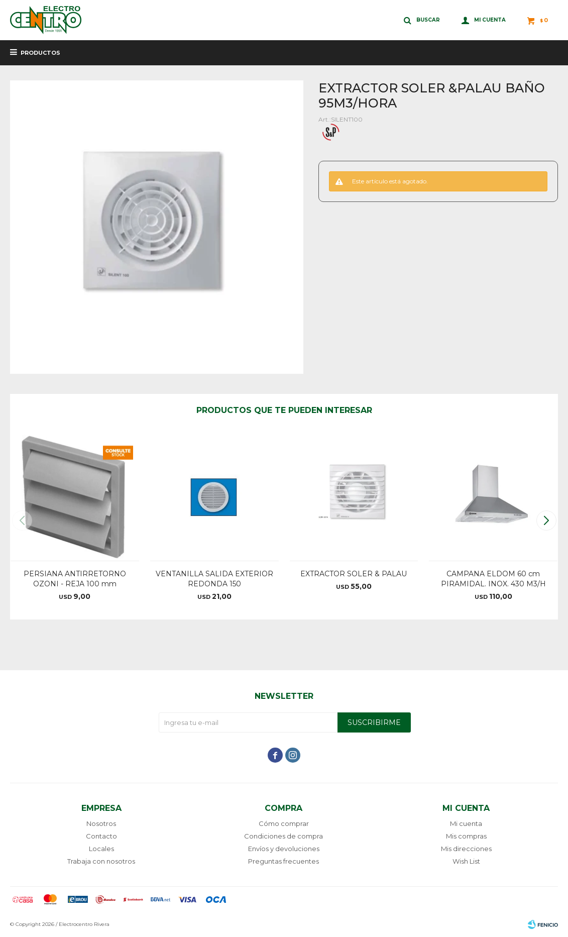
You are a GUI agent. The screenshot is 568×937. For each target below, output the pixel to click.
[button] (546, 520)
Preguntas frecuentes (283, 861)
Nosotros (101, 823)
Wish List (466, 861)
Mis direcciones (466, 849)
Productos (40, 52)
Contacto (101, 836)
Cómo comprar (284, 823)
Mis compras (466, 836)
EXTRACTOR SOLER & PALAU (353, 573)
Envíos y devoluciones (283, 849)
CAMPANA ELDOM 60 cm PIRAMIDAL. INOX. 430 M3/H (493, 578)
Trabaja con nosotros (101, 861)
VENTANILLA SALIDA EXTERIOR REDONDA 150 (214, 578)
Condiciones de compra (283, 836)
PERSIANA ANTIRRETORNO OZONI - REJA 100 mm (75, 578)
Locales (101, 849)
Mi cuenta (466, 823)
